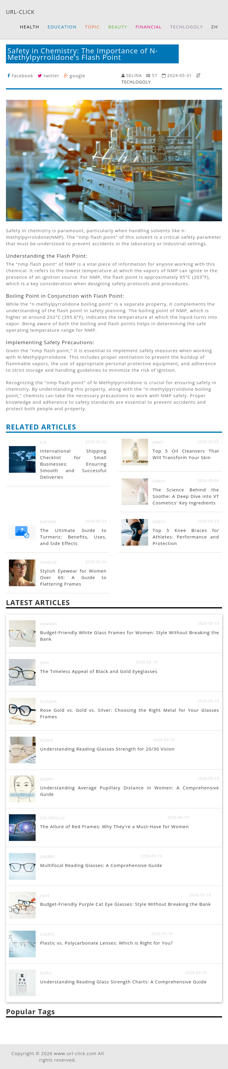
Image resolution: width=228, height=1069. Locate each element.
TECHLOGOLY (136, 82)
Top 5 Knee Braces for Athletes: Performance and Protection (186, 536)
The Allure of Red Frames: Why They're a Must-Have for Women (114, 826)
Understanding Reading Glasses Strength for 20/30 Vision (107, 749)
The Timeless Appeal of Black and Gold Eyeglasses (98, 671)
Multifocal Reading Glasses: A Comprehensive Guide (101, 865)
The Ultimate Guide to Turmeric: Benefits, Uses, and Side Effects (73, 536)
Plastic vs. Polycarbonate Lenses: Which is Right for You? (106, 943)
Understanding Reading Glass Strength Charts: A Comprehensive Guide (123, 982)
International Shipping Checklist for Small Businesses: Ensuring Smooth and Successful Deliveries (73, 464)
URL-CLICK (20, 11)
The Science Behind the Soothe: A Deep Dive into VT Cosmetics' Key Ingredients (186, 496)
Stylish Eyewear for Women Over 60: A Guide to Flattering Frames (73, 577)
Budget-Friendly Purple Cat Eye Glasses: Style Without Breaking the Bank (125, 904)
